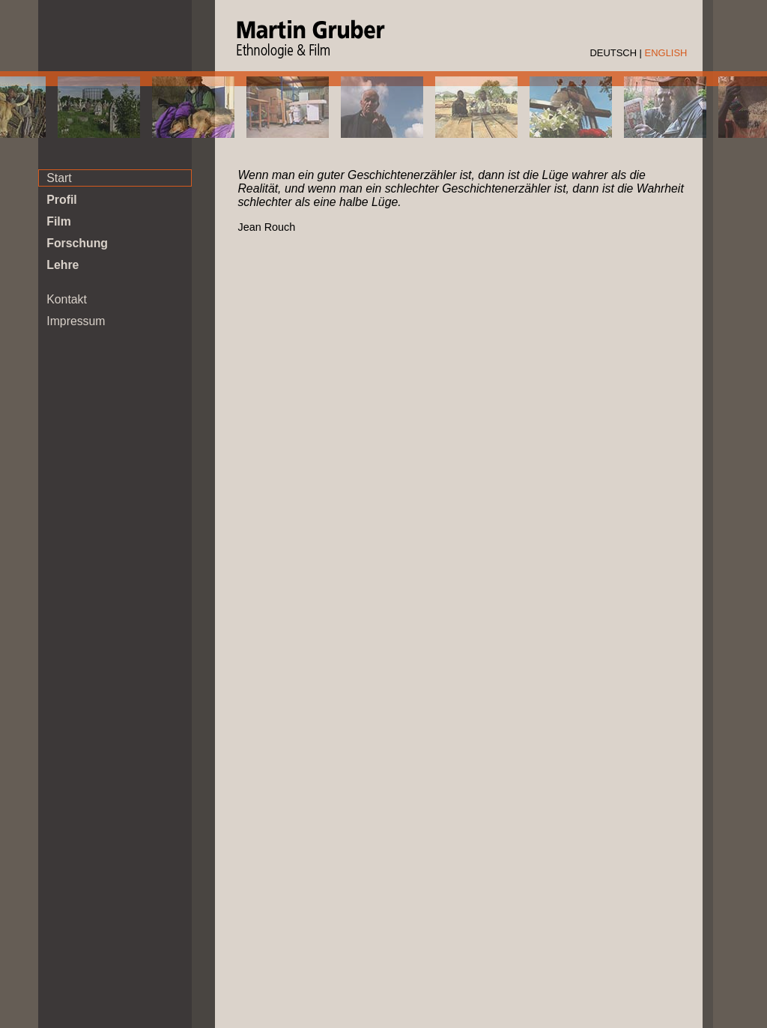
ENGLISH (666, 52)
